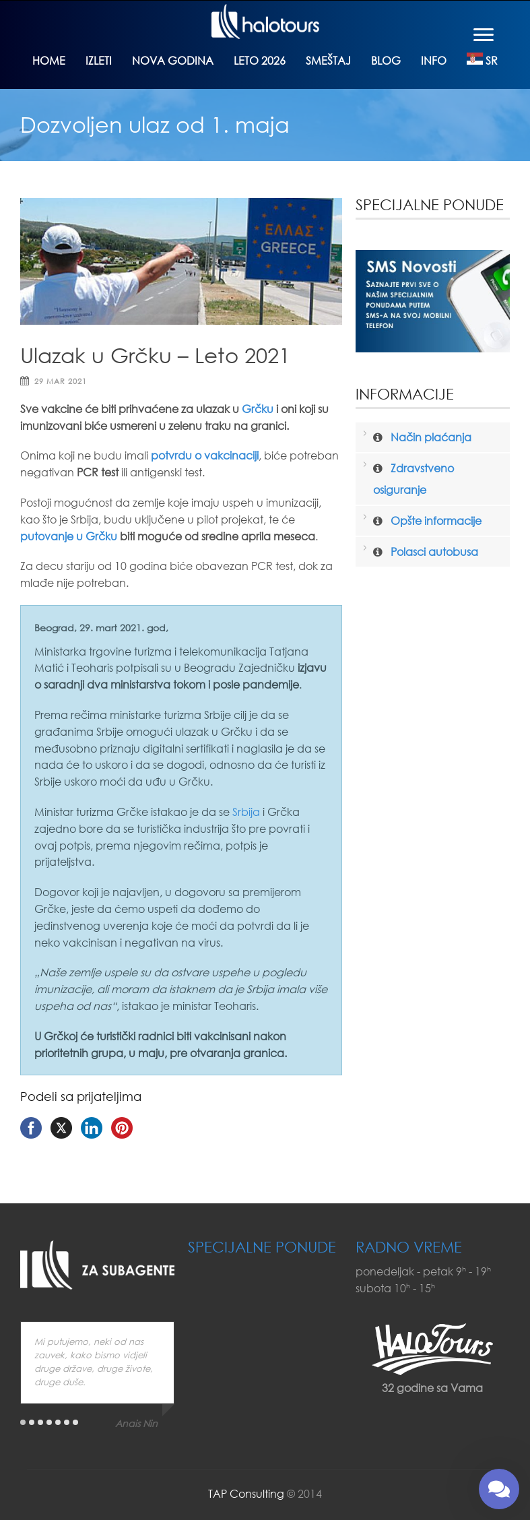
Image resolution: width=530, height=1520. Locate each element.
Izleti (99, 60)
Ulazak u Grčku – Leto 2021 (155, 354)
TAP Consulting (246, 1493)
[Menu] (483, 33)
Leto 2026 (260, 60)
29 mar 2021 (60, 381)
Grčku (257, 409)
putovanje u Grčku (68, 536)
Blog (386, 60)
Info (433, 60)
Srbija (246, 811)
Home (48, 60)
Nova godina (172, 60)
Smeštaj (328, 60)
